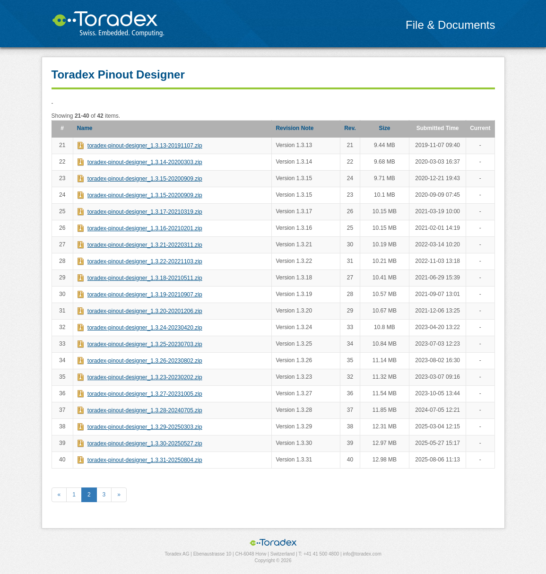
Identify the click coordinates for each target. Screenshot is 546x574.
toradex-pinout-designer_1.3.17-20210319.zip (144, 212)
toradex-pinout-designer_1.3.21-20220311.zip (144, 245)
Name (85, 128)
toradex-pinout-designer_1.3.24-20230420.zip (144, 327)
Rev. (349, 128)
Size (384, 128)
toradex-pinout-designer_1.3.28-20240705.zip (144, 410)
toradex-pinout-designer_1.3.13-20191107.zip (144, 145)
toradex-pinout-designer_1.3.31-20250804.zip (144, 460)
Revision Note (294, 128)
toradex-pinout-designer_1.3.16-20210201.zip (144, 228)
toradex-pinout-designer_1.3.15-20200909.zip (144, 178)
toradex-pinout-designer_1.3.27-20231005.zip (144, 394)
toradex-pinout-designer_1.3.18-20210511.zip (144, 278)
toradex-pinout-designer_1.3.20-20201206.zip (144, 311)
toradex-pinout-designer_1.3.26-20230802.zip (144, 360)
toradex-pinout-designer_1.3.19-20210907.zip (144, 294)
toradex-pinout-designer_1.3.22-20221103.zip (144, 261)
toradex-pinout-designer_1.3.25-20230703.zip (144, 344)
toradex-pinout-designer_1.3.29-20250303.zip (144, 427)
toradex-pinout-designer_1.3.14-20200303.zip (144, 162)
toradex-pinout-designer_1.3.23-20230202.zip (144, 377)
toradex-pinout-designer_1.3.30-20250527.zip (144, 443)
